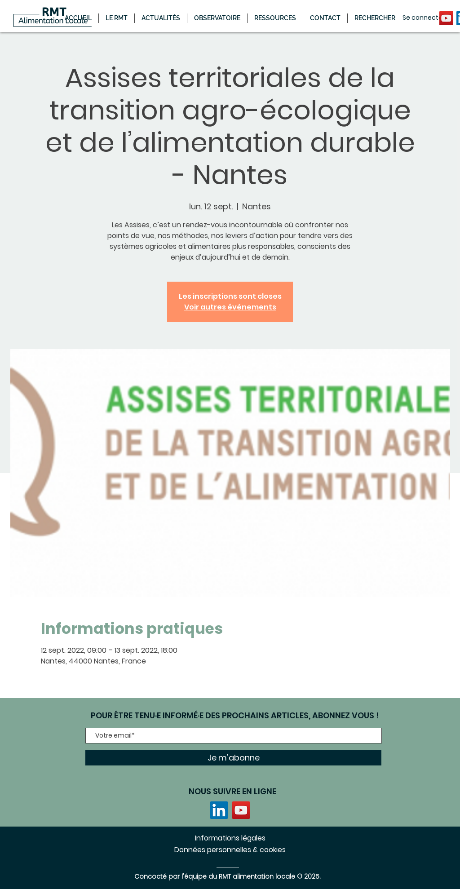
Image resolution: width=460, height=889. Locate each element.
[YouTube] (446, 18)
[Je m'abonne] (233, 757)
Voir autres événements (230, 307)
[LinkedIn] (219, 810)
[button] (161, 18)
